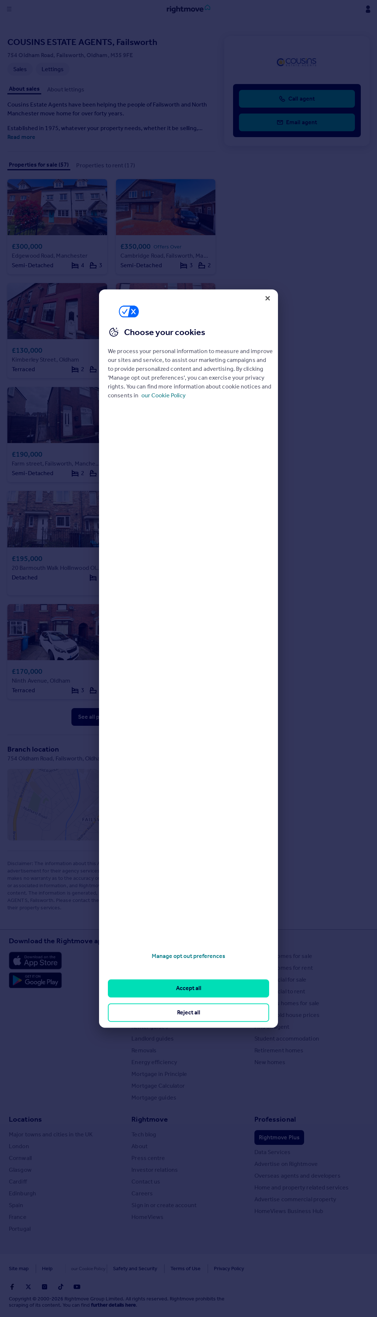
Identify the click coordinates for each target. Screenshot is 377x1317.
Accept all (188, 988)
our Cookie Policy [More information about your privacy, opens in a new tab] (163, 395)
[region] (188, 658)
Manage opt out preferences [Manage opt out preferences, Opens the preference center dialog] (188, 955)
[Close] (268, 298)
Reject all (188, 1012)
